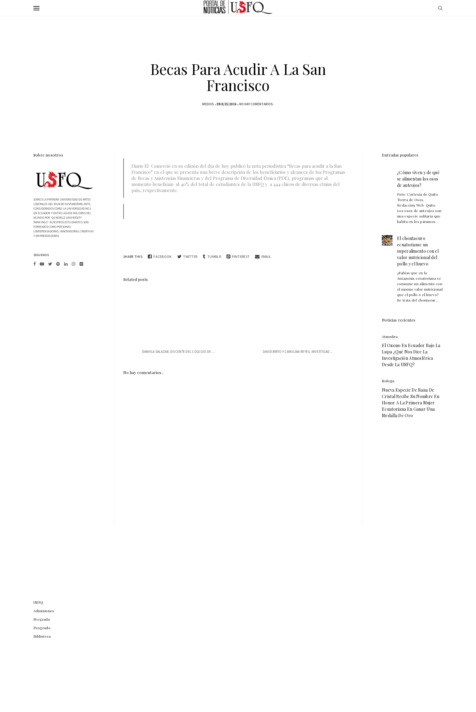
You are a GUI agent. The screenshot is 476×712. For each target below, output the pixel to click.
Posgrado (41, 627)
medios (208, 104)
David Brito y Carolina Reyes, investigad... (298, 351)
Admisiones (43, 610)
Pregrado (41, 619)
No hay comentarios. (256, 104)
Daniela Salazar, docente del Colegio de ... (178, 351)
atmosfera (390, 336)
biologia (388, 381)
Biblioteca (42, 636)
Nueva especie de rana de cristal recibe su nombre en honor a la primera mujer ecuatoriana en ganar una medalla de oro (410, 402)
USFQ (38, 602)
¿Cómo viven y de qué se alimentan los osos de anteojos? (418, 179)
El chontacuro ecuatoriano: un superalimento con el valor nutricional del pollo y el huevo (418, 251)
